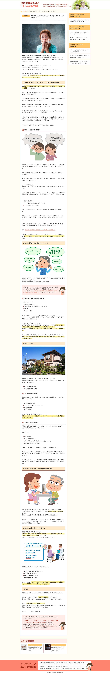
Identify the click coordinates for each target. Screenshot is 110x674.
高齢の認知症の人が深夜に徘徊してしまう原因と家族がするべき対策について (79, 62)
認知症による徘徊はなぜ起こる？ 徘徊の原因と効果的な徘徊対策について (79, 56)
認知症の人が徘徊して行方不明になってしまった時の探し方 (79, 50)
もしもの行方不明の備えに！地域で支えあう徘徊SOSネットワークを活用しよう (79, 38)
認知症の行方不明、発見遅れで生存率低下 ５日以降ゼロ (40, 230)
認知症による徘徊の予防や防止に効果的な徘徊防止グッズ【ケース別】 (79, 20)
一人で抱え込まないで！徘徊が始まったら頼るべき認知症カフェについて (79, 33)
